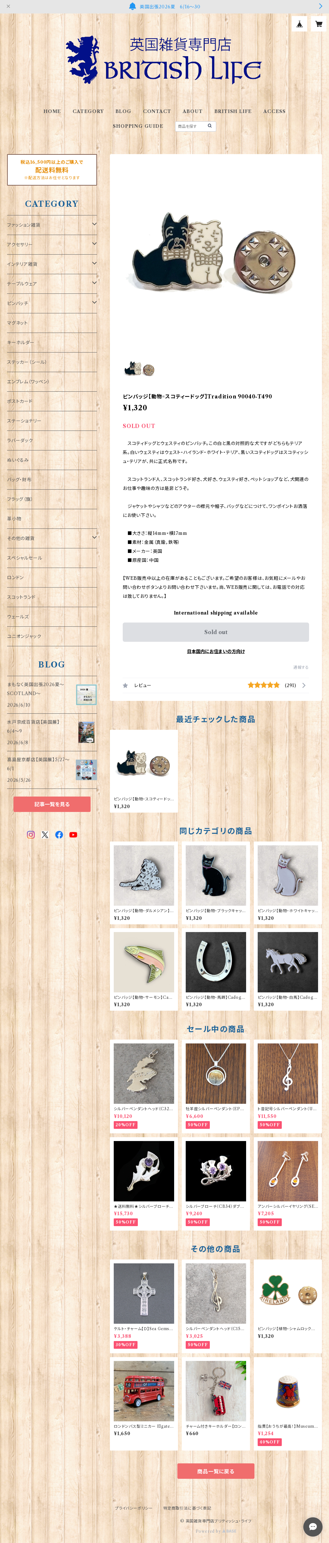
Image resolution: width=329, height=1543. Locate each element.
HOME (52, 111)
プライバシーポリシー (134, 1508)
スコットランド (21, 597)
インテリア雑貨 (22, 264)
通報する (301, 667)
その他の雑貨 (21, 538)
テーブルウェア (22, 284)
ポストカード (20, 401)
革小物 (14, 519)
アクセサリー (20, 245)
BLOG (123, 111)
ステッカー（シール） (27, 362)
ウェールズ (18, 617)
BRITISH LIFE (233, 111)
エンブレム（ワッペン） (28, 382)
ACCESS (274, 111)
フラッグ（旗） (20, 499)
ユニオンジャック (24, 636)
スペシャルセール (24, 558)
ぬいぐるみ (18, 460)
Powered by (216, 1531)
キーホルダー (21, 342)
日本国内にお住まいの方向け (216, 651)
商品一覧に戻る (216, 1471)
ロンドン (15, 577)
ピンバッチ (17, 303)
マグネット (17, 323)
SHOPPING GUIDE (138, 126)
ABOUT (193, 111)
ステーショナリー (24, 421)
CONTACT (157, 111)
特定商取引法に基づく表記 (187, 1508)
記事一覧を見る (52, 804)
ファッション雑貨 (23, 225)
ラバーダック (20, 440)
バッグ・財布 (19, 480)
